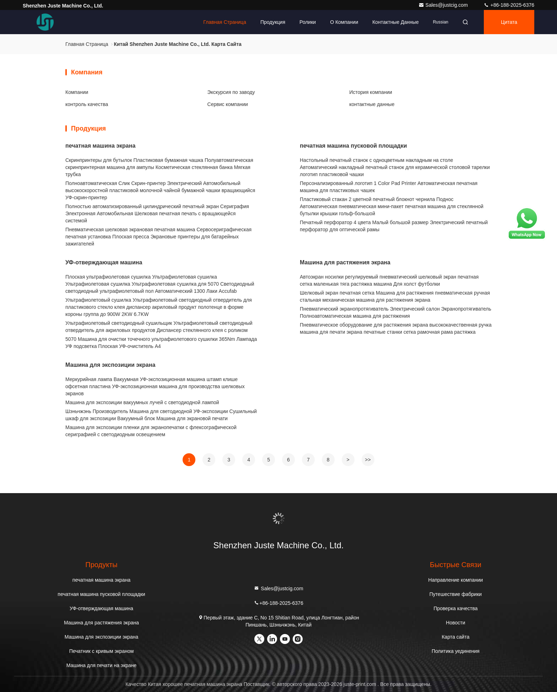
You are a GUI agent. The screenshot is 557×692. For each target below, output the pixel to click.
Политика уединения (456, 651)
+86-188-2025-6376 (508, 5)
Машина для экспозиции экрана (110, 365)
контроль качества (86, 104)
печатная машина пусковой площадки (353, 146)
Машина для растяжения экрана (345, 262)
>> (368, 460)
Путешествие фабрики (455, 594)
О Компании (344, 22)
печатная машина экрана (100, 146)
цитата (509, 22)
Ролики (307, 22)
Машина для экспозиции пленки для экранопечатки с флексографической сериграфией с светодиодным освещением (151, 430)
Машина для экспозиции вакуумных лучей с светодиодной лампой (142, 402)
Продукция (272, 22)
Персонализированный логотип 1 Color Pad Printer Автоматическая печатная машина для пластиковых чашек (388, 186)
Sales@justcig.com (443, 5)
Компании (76, 92)
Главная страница (224, 22)
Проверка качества (455, 608)
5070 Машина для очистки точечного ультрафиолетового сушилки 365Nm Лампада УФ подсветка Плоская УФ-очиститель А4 (161, 342)
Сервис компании (227, 104)
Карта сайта (455, 637)
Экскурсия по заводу (231, 92)
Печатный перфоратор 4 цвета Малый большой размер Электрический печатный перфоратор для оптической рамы (394, 226)
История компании (370, 92)
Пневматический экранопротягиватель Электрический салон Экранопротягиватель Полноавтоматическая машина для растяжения (395, 312)
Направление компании (455, 580)
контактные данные (395, 22)
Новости (455, 622)
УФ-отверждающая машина (103, 262)
